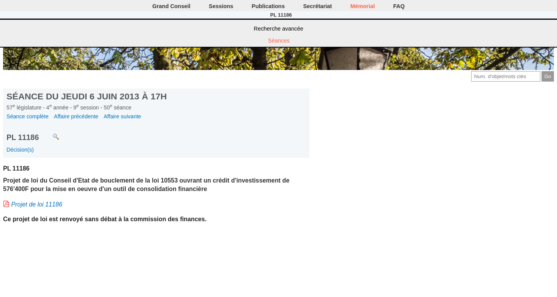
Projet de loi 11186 (36, 204)
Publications (268, 6)
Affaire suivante (122, 116)
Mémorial (362, 6)
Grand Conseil (171, 6)
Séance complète (28, 116)
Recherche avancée (278, 29)
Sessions (221, 6)
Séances (279, 41)
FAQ (399, 6)
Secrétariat (317, 6)
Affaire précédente (76, 116)
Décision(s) (20, 150)
